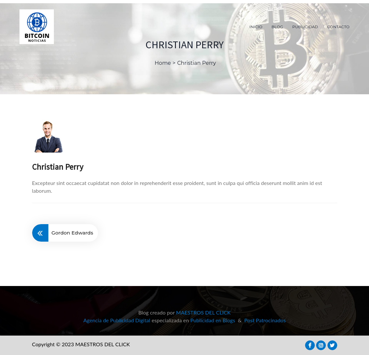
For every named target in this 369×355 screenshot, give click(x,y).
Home (163, 63)
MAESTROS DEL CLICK (203, 312)
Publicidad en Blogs (212, 320)
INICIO (256, 26)
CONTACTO (338, 26)
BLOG (277, 26)
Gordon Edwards (72, 233)
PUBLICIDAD (305, 26)
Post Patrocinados (265, 320)
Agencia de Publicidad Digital (116, 320)
